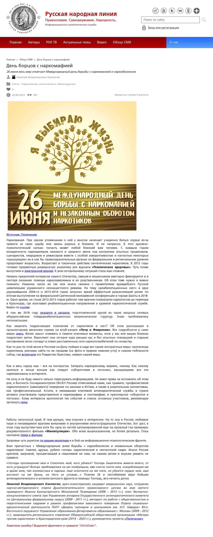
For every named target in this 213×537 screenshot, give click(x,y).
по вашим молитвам (54, 440)
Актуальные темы (77, 42)
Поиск (204, 20)
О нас (174, 42)
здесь (19, 333)
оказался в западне (54, 312)
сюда (24, 402)
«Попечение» (133, 518)
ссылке (25, 307)
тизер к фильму (31, 435)
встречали (29, 354)
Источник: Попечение (21, 234)
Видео (101, 42)
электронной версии (38, 271)
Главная (16, 42)
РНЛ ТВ (51, 42)
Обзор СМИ (122, 42)
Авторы (34, 42)
